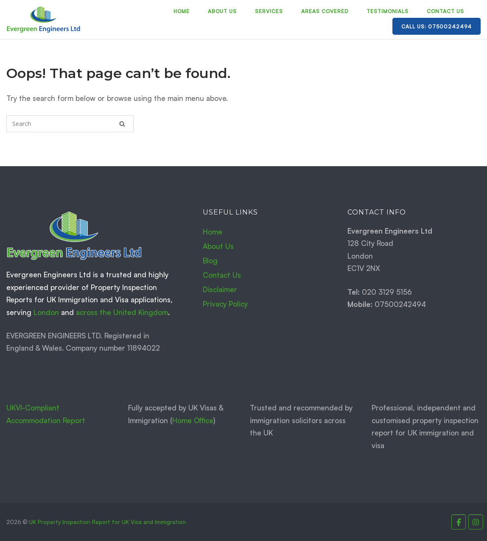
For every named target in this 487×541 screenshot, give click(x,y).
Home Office (192, 420)
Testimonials (388, 11)
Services (269, 11)
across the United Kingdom (122, 312)
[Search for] (70, 123)
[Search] (122, 123)
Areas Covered (324, 11)
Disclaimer (220, 289)
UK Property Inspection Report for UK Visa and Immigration (107, 522)
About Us (222, 11)
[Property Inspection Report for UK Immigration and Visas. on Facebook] (458, 522)
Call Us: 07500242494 (436, 26)
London (46, 312)
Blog (210, 260)
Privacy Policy (225, 303)
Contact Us (445, 11)
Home (182, 11)
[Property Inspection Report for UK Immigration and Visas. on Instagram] (475, 522)
